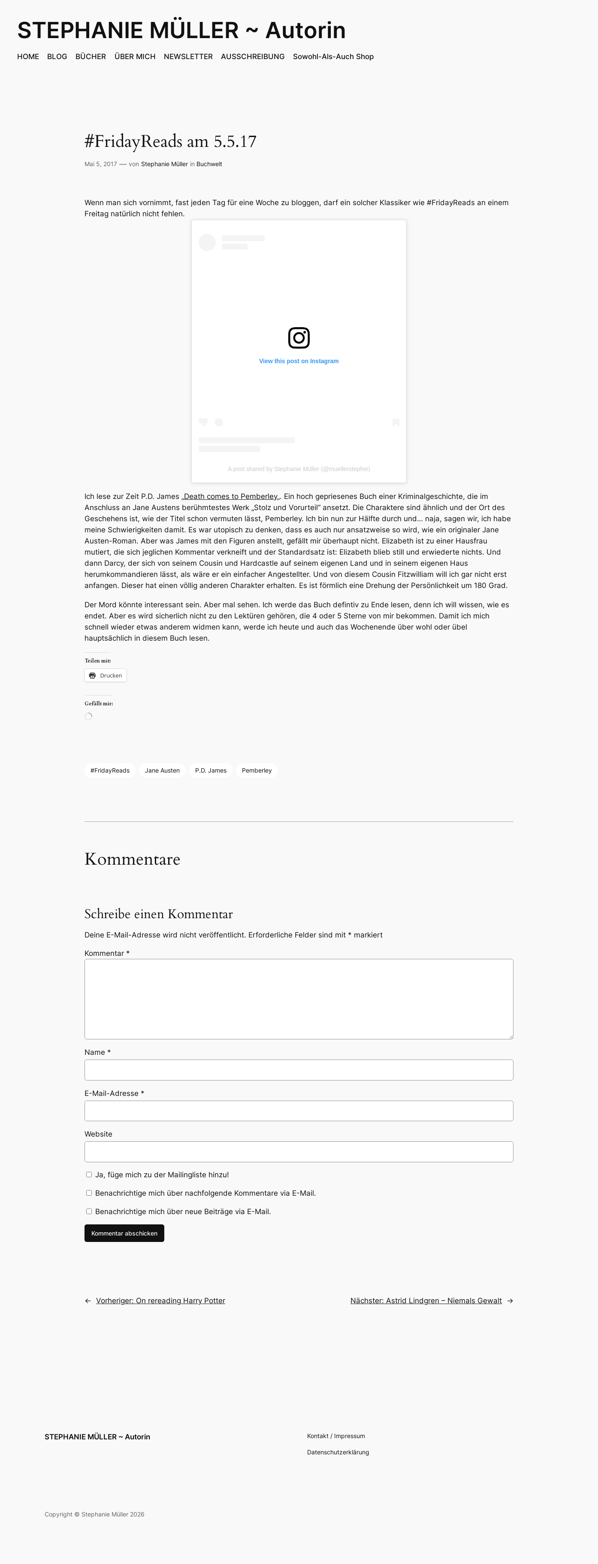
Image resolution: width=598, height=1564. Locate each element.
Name (98, 1052)
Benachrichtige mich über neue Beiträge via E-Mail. (183, 1211)
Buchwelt (209, 163)
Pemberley (257, 770)
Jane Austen (162, 770)
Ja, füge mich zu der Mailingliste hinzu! (157, 1174)
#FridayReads (110, 770)
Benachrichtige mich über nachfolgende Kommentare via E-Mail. (205, 1193)
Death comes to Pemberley (230, 496)
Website (98, 1134)
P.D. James (211, 770)
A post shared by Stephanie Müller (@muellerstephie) (299, 469)
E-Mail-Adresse (115, 1093)
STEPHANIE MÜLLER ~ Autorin (181, 30)
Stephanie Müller (164, 163)
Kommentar (107, 953)
